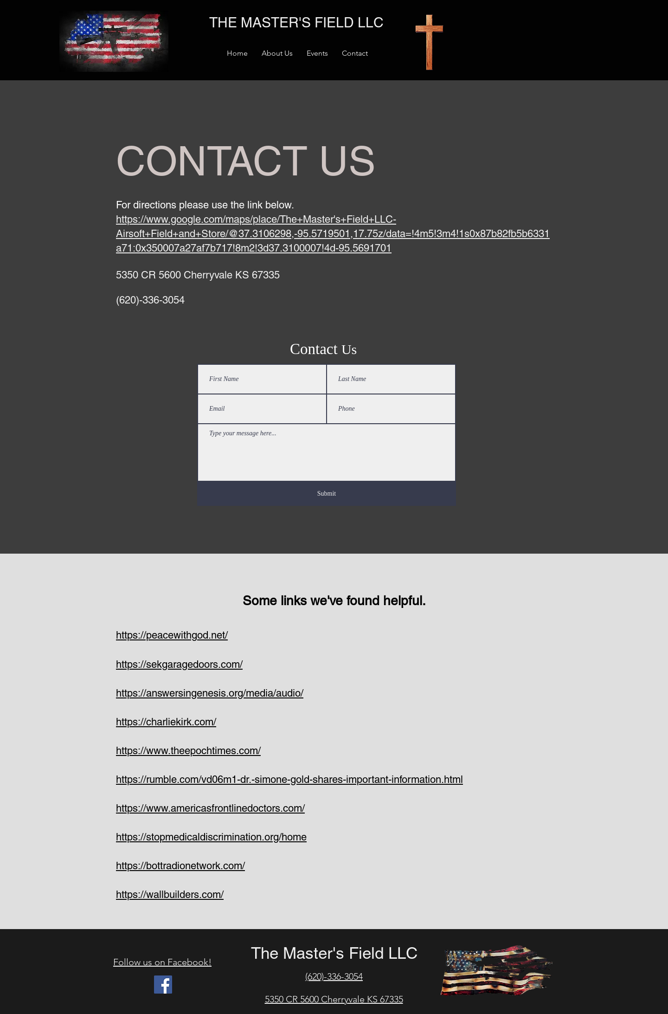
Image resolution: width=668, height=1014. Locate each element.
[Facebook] (163, 984)
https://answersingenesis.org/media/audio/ (209, 693)
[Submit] (326, 494)
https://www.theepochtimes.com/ (188, 750)
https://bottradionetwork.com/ (180, 866)
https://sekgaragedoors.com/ (179, 664)
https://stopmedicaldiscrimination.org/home (211, 837)
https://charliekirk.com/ (166, 722)
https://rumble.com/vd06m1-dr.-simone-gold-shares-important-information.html (289, 779)
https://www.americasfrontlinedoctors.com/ (210, 808)
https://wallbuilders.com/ (170, 894)
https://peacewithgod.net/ (172, 635)
